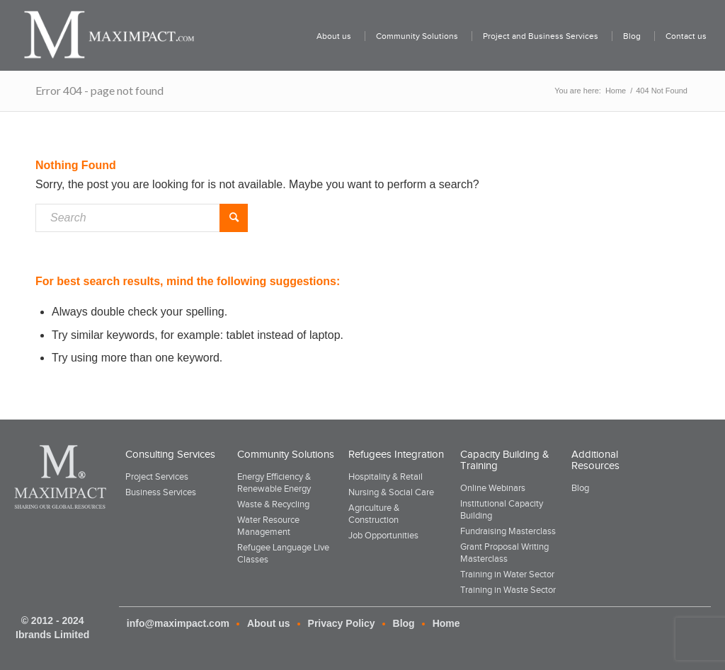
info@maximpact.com (178, 623)
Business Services (160, 492)
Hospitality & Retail (385, 476)
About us (268, 623)
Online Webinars (492, 488)
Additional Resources (595, 460)
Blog (580, 488)
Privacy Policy (341, 623)
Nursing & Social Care (391, 492)
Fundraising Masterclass (508, 531)
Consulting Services (170, 454)
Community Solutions (285, 454)
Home (446, 623)
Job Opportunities (383, 535)
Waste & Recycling (273, 504)
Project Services (156, 476)
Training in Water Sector (507, 574)
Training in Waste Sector (508, 589)
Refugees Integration (396, 454)
